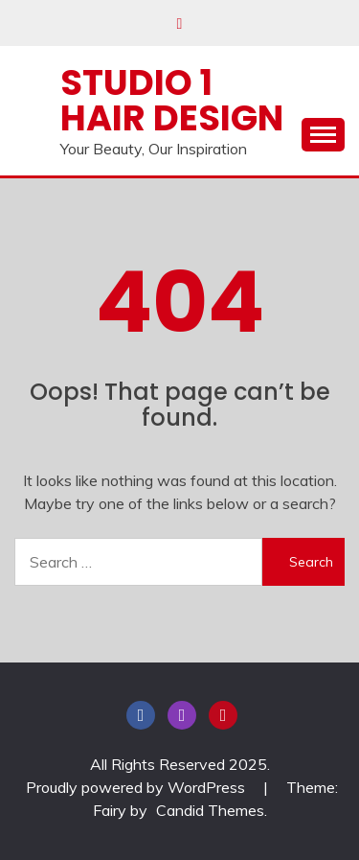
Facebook (140, 715)
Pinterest (223, 715)
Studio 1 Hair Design (171, 100)
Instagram (182, 715)
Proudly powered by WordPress (137, 787)
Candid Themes (210, 810)
